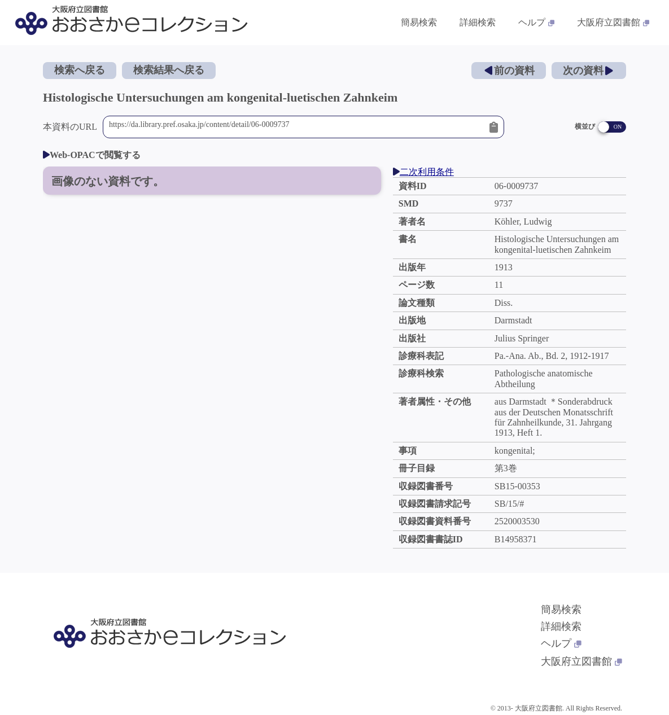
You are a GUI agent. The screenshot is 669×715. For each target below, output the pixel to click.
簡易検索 (561, 609)
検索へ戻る (79, 70)
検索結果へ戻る (168, 70)
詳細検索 (561, 626)
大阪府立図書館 (581, 661)
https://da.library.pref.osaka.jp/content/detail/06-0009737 (296, 127)
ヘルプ (561, 643)
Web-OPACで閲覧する (92, 155)
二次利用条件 (423, 172)
